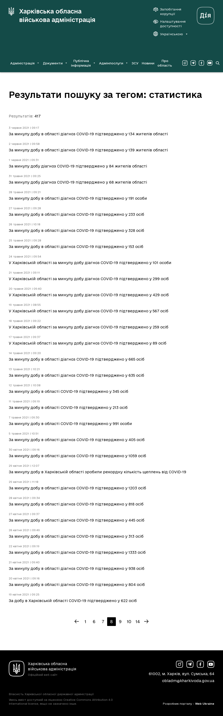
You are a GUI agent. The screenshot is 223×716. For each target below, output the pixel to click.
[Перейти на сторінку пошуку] (217, 63)
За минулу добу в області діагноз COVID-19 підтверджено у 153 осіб (76, 246)
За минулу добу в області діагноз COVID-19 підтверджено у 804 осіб (77, 584)
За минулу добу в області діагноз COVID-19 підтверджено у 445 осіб (76, 520)
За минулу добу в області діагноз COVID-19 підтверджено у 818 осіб (76, 504)
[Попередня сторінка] (76, 621)
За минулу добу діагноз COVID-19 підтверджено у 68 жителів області (78, 182)
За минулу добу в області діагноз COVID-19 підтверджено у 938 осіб (76, 568)
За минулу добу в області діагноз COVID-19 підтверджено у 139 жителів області (88, 150)
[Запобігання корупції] (169, 11)
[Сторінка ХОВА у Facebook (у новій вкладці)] (201, 63)
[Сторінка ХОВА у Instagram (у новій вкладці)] (185, 63)
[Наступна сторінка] (146, 621)
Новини (148, 63)
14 (137, 621)
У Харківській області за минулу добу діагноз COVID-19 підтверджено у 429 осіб (89, 295)
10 (129, 621)
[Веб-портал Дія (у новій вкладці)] (205, 14)
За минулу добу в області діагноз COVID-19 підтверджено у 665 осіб (76, 359)
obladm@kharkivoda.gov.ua (188, 681)
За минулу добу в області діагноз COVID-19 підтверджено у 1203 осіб (77, 488)
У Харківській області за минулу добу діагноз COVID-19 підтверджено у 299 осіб (89, 279)
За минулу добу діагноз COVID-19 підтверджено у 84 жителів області (78, 166)
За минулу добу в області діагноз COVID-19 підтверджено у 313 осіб (76, 536)
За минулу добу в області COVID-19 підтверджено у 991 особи (70, 424)
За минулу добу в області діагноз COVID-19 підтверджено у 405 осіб (77, 440)
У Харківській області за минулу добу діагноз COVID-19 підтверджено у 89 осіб (87, 343)
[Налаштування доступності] (169, 23)
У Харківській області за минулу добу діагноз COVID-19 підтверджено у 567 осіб (88, 311)
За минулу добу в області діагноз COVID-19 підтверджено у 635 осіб (76, 375)
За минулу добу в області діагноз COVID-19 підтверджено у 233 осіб (76, 214)
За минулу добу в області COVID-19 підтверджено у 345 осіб (68, 391)
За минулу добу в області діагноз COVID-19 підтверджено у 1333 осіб (77, 552)
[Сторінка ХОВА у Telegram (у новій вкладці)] (193, 63)
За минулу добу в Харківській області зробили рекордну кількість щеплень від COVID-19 (97, 472)
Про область (164, 63)
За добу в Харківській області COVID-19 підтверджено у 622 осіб (73, 601)
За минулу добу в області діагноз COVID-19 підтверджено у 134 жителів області (88, 134)
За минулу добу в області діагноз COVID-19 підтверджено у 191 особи (78, 198)
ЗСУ (135, 63)
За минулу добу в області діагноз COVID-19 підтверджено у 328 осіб (76, 230)
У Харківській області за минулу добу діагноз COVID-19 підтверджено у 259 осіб (88, 327)
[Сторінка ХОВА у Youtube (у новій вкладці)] (209, 63)
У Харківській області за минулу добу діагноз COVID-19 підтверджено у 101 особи (90, 263)
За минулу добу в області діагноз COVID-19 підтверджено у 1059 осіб (77, 456)
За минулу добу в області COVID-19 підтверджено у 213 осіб (68, 407)
